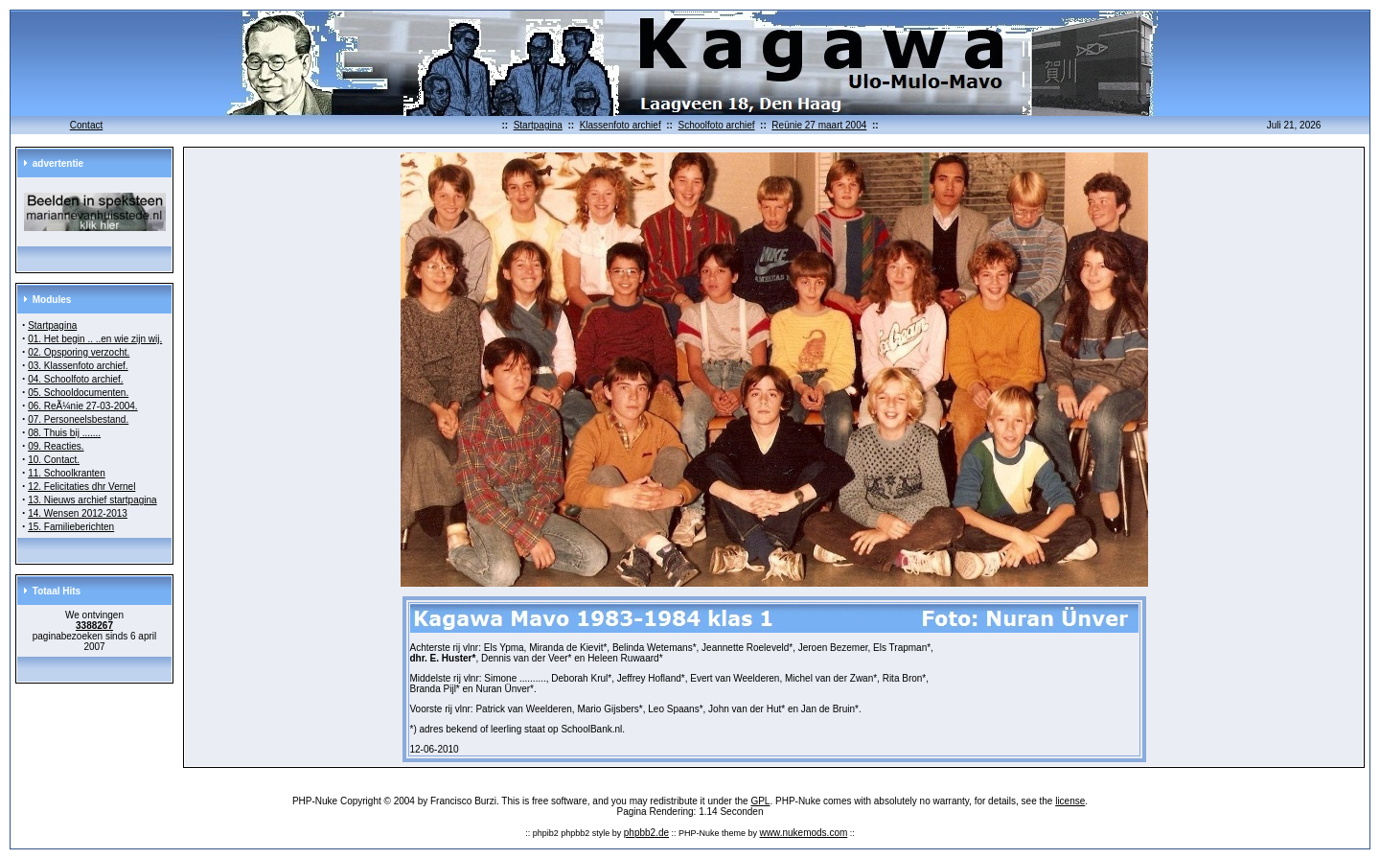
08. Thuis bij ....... (64, 433)
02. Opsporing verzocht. (78, 352)
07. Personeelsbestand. (78, 419)
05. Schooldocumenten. (78, 392)
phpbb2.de (646, 832)
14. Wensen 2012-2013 (77, 513)
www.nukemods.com (804, 832)
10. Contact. (54, 459)
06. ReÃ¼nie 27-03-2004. (83, 406)
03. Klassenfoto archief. (78, 365)
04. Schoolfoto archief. (76, 379)
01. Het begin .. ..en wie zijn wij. (95, 339)
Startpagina (538, 125)
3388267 (94, 625)
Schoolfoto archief (716, 125)
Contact (86, 125)
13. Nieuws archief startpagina (92, 500)
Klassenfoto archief (620, 125)
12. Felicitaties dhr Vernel (81, 486)
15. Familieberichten (71, 527)
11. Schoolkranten (66, 473)
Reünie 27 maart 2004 (818, 125)
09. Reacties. (55, 446)
